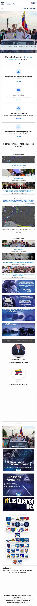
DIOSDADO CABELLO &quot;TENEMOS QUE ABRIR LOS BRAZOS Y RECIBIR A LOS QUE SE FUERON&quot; (18, 248)
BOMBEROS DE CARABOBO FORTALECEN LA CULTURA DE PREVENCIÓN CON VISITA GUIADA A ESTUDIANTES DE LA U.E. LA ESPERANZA (18, 191)
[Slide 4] (21, 446)
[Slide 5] (23, 446)
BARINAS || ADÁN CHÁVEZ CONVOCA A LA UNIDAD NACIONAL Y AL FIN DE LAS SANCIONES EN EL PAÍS (18, 177)
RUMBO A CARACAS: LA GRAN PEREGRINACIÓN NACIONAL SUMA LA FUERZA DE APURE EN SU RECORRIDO (18, 275)
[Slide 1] (13, 446)
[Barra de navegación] (2, 8)
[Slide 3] (18, 446)
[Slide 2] (16, 446)
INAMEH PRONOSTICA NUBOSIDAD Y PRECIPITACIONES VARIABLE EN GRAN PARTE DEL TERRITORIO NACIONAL (18, 164)
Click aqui (18, 81)
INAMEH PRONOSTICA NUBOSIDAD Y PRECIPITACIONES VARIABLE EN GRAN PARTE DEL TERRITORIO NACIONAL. (18, 201)
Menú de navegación (29, 8)
